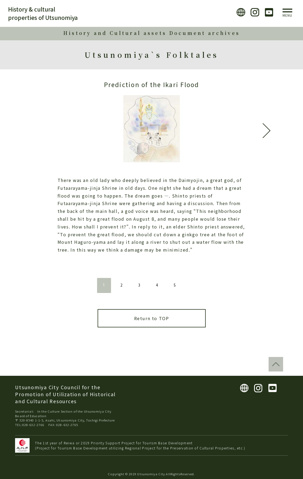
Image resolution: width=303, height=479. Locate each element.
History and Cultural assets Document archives (151, 33)
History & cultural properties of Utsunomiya (43, 13)
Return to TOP (151, 318)
